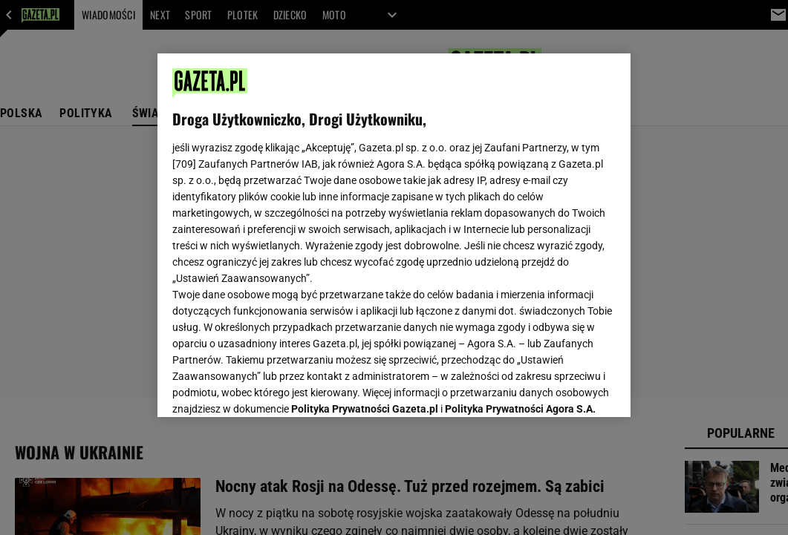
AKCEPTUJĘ (565, 388)
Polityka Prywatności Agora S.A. (520, 228)
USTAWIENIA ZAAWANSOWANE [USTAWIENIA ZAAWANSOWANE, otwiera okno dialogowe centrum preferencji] (270, 387)
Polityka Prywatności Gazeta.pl (364, 228)
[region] (394, 235)
